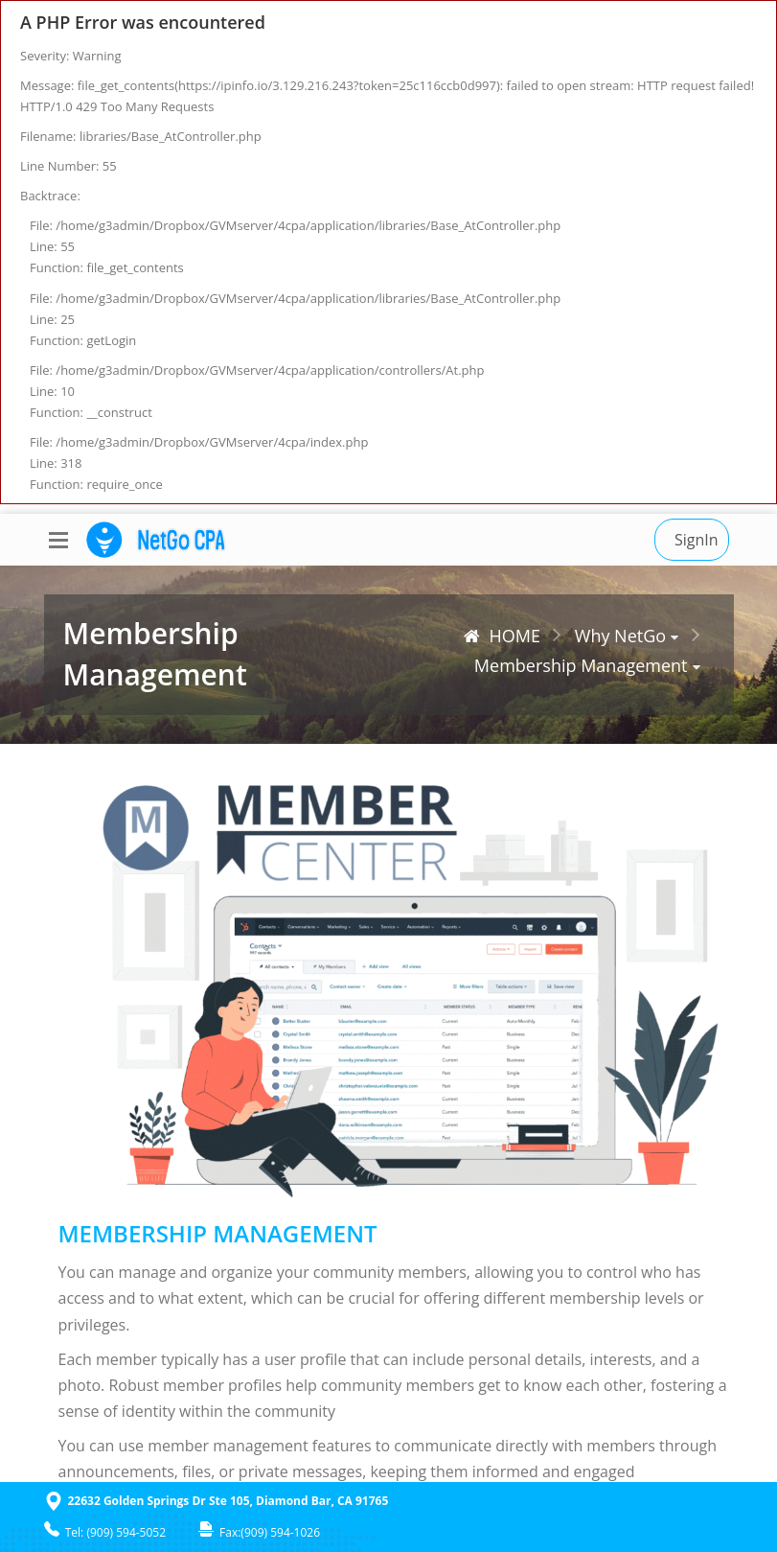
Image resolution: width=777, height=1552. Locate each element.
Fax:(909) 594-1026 (259, 1532)
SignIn (696, 539)
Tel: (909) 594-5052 (105, 1532)
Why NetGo (620, 635)
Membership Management (581, 665)
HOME (502, 635)
